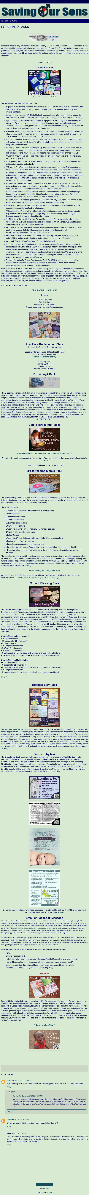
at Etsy (28, 566)
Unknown (10, 1080)
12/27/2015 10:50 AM (35, 1096)
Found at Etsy (44, 63)
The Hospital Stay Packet (12, 729)
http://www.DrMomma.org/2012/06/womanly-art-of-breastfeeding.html (34, 578)
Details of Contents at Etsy (44, 357)
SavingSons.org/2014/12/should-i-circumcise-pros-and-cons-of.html (37, 928)
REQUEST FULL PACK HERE (44, 290)
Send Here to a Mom (44, 1025)
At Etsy (44, 461)
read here (37, 561)
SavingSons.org (22, 930)
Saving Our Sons (19, 1096)
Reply (9, 1087)
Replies (12, 1092)
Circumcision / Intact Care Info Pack (44, 97)
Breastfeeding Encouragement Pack (44, 570)
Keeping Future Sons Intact (18, 148)
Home (44, 1184)
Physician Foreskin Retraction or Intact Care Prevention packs (44, 453)
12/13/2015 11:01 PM (23, 1080)
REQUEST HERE (44, 419)
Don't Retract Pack (13, 458)
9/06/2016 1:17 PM (19, 1133)
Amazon (38, 257)
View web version (44, 1189)
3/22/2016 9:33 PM (22, 1120)
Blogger (49, 1193)
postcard (25, 757)
